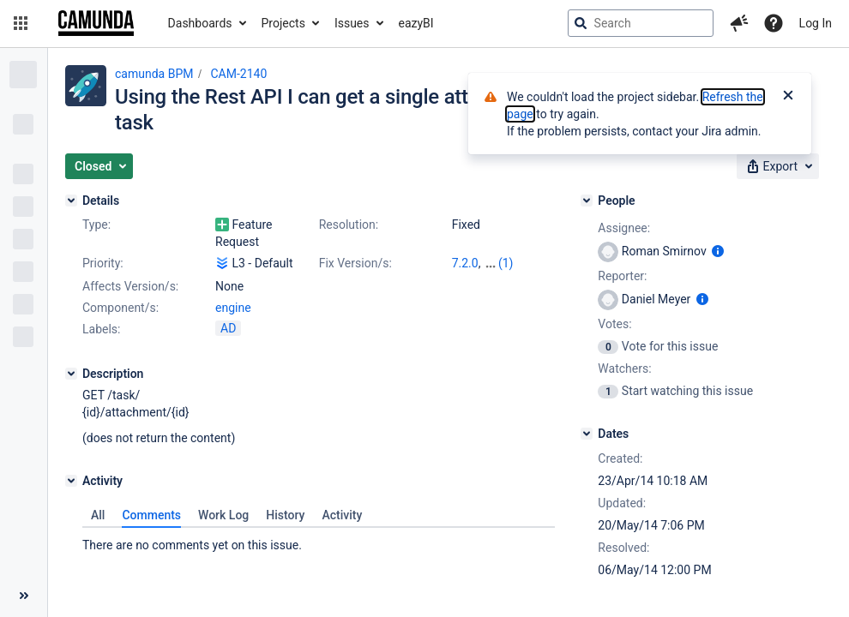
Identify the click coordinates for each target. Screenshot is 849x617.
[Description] (71, 374)
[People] (587, 201)
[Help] (773, 23)
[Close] (788, 96)
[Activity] (71, 481)
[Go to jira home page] (96, 23)
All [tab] (98, 515)
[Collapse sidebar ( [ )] (24, 595)
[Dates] (587, 434)
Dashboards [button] (200, 23)
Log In (815, 23)
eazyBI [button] (416, 23)
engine (233, 307)
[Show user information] (718, 251)
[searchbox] (641, 23)
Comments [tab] (151, 515)
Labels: (101, 329)
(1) (506, 263)
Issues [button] (352, 23)
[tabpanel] (318, 541)
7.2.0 (465, 263)
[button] (21, 23)
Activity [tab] (342, 515)
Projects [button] (283, 23)
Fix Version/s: (355, 263)
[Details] (71, 201)
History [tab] (285, 515)
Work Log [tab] (223, 515)
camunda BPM (154, 74)
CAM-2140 (238, 74)
